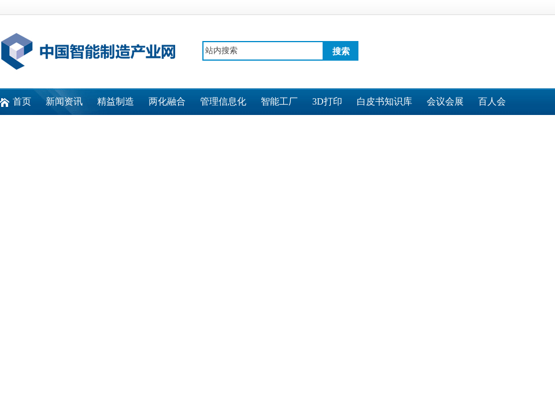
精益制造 (115, 101)
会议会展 (445, 101)
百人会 (492, 101)
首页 (22, 101)
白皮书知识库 (384, 101)
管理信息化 (223, 101)
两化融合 (167, 101)
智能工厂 (279, 101)
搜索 (341, 51)
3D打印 (327, 101)
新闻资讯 (64, 101)
